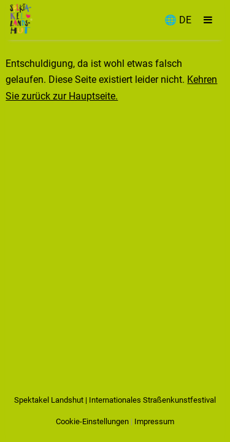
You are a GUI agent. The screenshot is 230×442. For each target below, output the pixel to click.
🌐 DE (177, 20)
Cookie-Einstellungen (92, 421)
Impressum (154, 421)
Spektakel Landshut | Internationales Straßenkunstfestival (115, 400)
